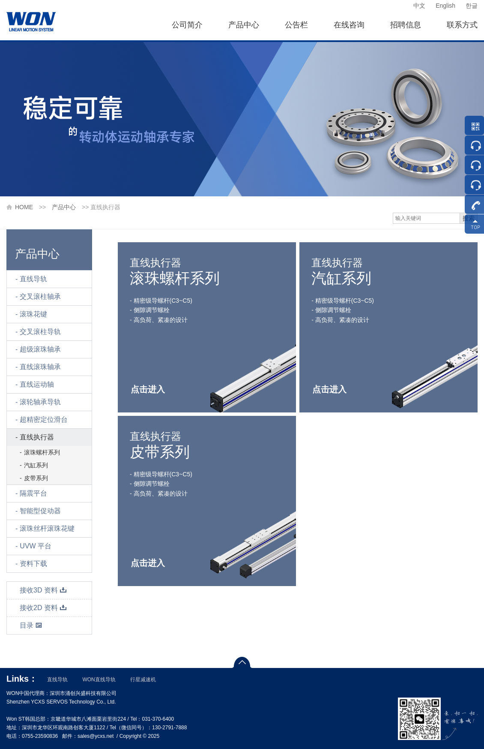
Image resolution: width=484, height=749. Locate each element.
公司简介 (187, 25)
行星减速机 (143, 680)
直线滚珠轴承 (40, 366)
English (445, 5)
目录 (31, 625)
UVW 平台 (35, 546)
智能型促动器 (40, 510)
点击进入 (148, 389)
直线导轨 (33, 279)
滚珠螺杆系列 (42, 452)
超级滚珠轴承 (40, 349)
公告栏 (296, 25)
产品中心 (243, 25)
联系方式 (462, 25)
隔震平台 (33, 493)
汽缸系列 (36, 465)
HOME (24, 207)
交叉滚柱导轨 (40, 331)
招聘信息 (405, 25)
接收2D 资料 (43, 607)
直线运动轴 (37, 384)
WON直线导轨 (98, 680)
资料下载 (33, 563)
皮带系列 (36, 478)
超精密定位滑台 (44, 419)
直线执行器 (37, 437)
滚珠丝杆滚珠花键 (47, 528)
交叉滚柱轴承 (40, 296)
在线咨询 (349, 25)
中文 (419, 5)
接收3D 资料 (43, 590)
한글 (472, 5)
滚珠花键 (33, 314)
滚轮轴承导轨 (40, 402)
